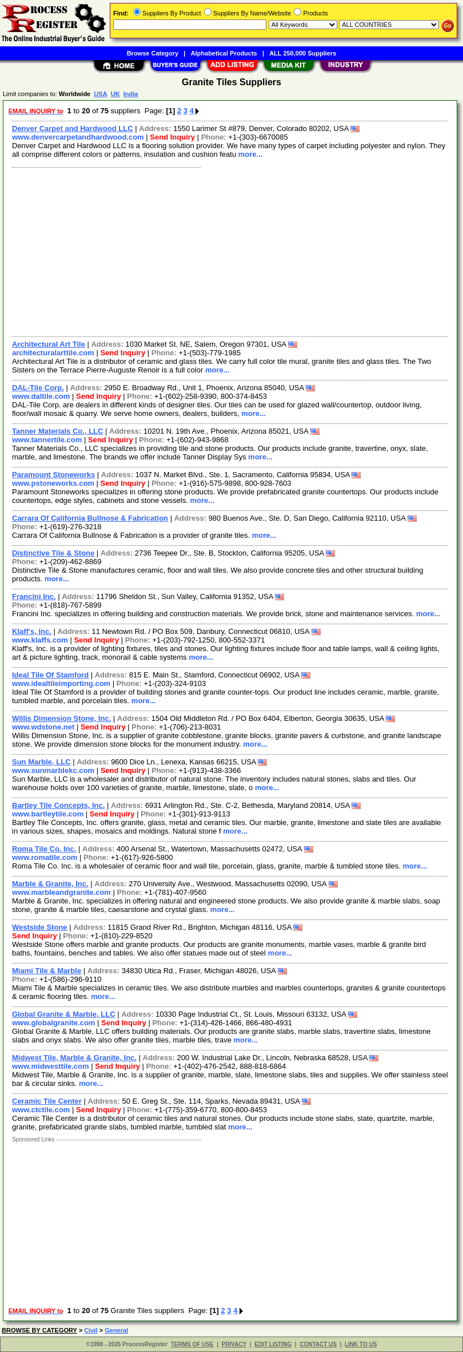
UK (115, 93)
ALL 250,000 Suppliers (302, 53)
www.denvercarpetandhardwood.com (78, 137)
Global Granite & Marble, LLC (63, 1014)
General (116, 1330)
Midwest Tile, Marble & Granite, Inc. (74, 1057)
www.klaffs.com (40, 640)
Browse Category (152, 53)
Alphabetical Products (224, 53)
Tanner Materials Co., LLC (57, 431)
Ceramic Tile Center (47, 1101)
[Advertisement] (227, 251)
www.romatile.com (44, 857)
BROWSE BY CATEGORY (39, 1330)
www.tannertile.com (47, 439)
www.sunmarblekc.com (53, 770)
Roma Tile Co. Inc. (44, 848)
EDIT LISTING (273, 1344)
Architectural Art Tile (48, 344)
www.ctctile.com (41, 1109)
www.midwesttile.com (50, 1066)
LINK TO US (361, 1344)
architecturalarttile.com (53, 352)
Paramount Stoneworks (53, 474)
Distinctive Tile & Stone (53, 553)
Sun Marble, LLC (41, 762)
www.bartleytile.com (47, 814)
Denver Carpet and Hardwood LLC (72, 128)
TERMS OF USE (192, 1344)
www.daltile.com (41, 396)
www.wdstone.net (43, 727)
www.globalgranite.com (53, 1022)
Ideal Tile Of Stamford (50, 675)
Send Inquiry (172, 137)
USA (100, 93)
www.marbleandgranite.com (61, 892)
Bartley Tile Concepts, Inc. (58, 805)
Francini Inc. (34, 596)
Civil (90, 1330)
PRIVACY (234, 1344)
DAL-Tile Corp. (38, 387)
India (130, 93)
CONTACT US (318, 1344)
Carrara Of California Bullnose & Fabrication (90, 518)
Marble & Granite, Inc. (50, 883)
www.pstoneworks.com (53, 483)
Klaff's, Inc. (31, 631)
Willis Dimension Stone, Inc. (61, 718)
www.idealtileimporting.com (61, 683)
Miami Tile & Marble (46, 970)
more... (250, 154)
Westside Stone (39, 927)
